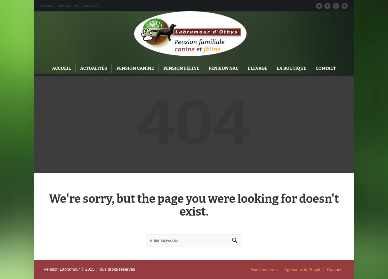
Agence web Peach (302, 269)
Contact (334, 269)
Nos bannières (264, 269)
